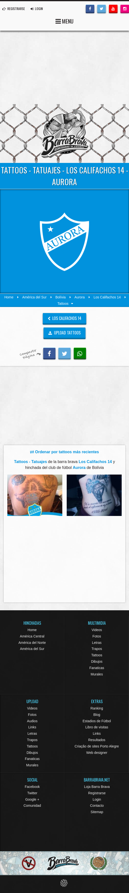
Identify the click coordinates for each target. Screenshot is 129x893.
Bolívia (60, 297)
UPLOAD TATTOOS (64, 333)
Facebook (32, 787)
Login (97, 799)
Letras (97, 643)
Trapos (96, 649)
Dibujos (97, 661)
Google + (32, 799)
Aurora (80, 297)
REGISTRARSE (13, 8)
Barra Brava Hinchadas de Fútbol (64, 133)
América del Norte (32, 643)
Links (32, 727)
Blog (96, 715)
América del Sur (34, 297)
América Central (32, 636)
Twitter (32, 793)
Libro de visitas (96, 727)
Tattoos (96, 655)
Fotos (96, 636)
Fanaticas (96, 668)
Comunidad (32, 805)
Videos (97, 630)
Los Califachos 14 (107, 297)
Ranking (96, 708)
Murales (97, 674)
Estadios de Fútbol (97, 721)
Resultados (96, 740)
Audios (32, 721)
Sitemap (97, 812)
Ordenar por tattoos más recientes (64, 452)
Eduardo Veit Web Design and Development (64, 883)
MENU (64, 20)
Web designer (96, 753)
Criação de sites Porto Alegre (97, 746)
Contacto (97, 805)
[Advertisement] (64, 67)
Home (8, 297)
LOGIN (37, 8)
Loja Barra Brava (97, 787)
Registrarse (97, 793)
